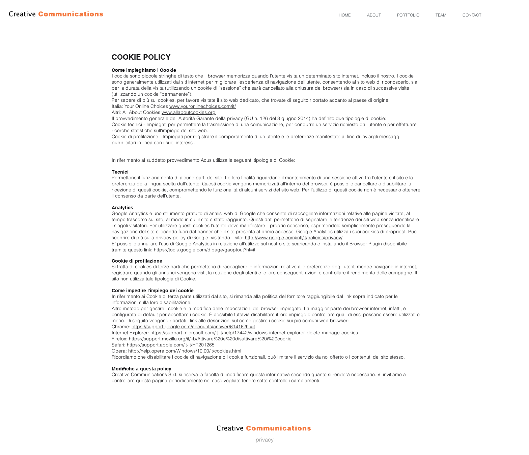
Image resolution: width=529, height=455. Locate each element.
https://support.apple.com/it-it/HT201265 (171, 345)
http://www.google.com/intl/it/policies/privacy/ (293, 238)
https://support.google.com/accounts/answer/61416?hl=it (193, 327)
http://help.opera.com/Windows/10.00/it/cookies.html (184, 351)
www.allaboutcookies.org (189, 112)
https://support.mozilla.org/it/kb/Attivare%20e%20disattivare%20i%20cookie (210, 339)
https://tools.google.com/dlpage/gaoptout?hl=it (204, 250)
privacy (265, 439)
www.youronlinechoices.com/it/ (202, 106)
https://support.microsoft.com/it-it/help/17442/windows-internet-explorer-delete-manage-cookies (254, 333)
